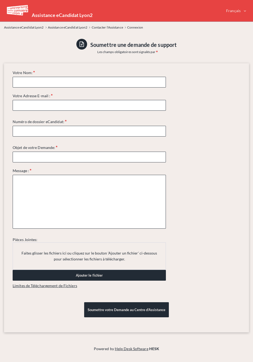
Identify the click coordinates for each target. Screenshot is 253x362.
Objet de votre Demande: (34, 147)
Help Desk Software (131, 348)
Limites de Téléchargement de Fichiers (45, 285)
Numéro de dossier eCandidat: (38, 121)
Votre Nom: (23, 72)
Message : (21, 170)
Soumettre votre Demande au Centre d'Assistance (126, 309)
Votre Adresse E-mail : (31, 95)
